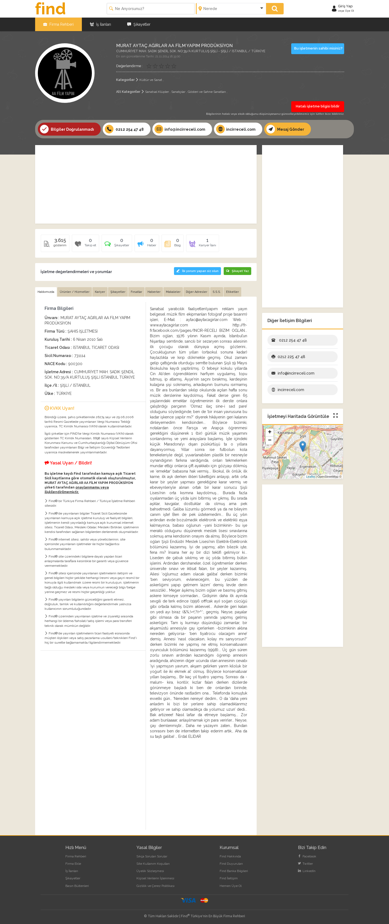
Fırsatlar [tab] (136, 292)
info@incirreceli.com (180, 129)
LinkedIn (307, 871)
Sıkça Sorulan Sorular (151, 856)
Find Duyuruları (231, 864)
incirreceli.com (236, 129)
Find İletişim (229, 878)
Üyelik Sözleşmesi (150, 871)
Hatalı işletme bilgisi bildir (318, 106)
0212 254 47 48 (124, 129)
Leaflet (310, 476)
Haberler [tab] (153, 292)
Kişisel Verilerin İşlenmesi (155, 878)
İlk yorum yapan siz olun (197, 271)
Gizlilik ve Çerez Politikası (155, 886)
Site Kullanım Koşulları (153, 864)
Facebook (307, 856)
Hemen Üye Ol (231, 886)
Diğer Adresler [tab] (196, 292)
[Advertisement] (145, 184)
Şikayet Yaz (237, 271)
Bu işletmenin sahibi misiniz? (318, 48)
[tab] (117, 245)
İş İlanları (100, 24)
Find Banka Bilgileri (234, 871)
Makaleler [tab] (173, 292)
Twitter (305, 864)
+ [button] (269, 432)
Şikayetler (138, 24)
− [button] (269, 441)
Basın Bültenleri (77, 886)
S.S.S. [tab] (217, 292)
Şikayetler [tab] (117, 292)
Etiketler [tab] (232, 292)
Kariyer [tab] (100, 292)
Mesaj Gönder (285, 129)
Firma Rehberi (58, 24)
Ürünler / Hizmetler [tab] (74, 292)
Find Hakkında (230, 856)
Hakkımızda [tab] (46, 292)
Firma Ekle (73, 864)
